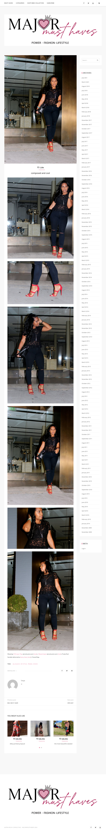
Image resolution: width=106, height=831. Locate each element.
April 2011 (85, 460)
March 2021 (85, 82)
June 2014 (85, 298)
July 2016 (84, 192)
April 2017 (85, 154)
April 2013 (85, 358)
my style (24, 664)
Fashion (42, 170)
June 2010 (85, 502)
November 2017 (87, 124)
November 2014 (87, 277)
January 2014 (86, 320)
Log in (84, 548)
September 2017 (87, 133)
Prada (30, 664)
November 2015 (87, 226)
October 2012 (86, 383)
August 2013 (86, 341)
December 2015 (87, 222)
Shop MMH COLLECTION (35, 3)
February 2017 (86, 163)
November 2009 (87, 532)
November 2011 (87, 430)
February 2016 (86, 214)
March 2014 (85, 311)
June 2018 (85, 95)
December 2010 (87, 477)
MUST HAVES (8, 3)
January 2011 (86, 473)
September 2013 (87, 337)
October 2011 (86, 434)
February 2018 (86, 112)
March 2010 (85, 515)
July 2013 (84, 345)
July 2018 (84, 90)
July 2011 (84, 447)
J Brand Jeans (42, 654)
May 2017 (85, 150)
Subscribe (50, 3)
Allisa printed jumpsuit (17, 744)
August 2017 (86, 137)
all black (16, 664)
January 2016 (86, 218)
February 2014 (86, 315)
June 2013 (85, 349)
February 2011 (86, 468)
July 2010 (84, 498)
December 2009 (87, 528)
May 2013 (85, 354)
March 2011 (85, 464)
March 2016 (85, 209)
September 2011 (87, 439)
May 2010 (85, 507)
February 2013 (86, 366)
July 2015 (84, 243)
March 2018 (85, 107)
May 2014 (85, 303)
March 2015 (85, 260)
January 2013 (86, 371)
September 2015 (87, 235)
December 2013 (87, 324)
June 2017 (85, 146)
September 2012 (87, 388)
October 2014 (86, 281)
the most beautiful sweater (63, 744)
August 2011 (86, 443)
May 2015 (85, 252)
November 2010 (87, 481)
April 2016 (85, 205)
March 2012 (85, 413)
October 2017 (86, 129)
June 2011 (85, 451)
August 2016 (86, 188)
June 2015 (85, 248)
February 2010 (86, 519)
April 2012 (85, 409)
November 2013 (87, 328)
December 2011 (87, 426)
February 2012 (86, 417)
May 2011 (85, 456)
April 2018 (85, 103)
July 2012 (84, 396)
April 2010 (85, 511)
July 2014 (84, 294)
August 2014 (86, 290)
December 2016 (87, 171)
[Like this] (40, 167)
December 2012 (87, 375)
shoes (35, 664)
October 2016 (86, 180)
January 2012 (86, 422)
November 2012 (87, 379)
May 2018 (85, 99)
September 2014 (87, 286)
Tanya (23, 681)
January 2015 (86, 269)
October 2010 (86, 485)
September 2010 (87, 490)
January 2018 (86, 116)
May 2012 (85, 405)
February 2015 (86, 265)
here (35, 654)
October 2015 (86, 231)
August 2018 (86, 86)
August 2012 (86, 392)
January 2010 (86, 523)
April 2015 (85, 256)
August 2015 (86, 239)
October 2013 (86, 332)
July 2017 (84, 141)
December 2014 (87, 273)
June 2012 (85, 400)
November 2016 (87, 175)
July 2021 (84, 78)
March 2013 (85, 362)
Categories (20, 3)
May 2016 (85, 201)
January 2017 (86, 167)
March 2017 (85, 158)
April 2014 (85, 307)
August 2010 (86, 494)
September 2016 (87, 184)
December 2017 (87, 120)
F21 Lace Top (18, 654)
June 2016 (85, 197)
